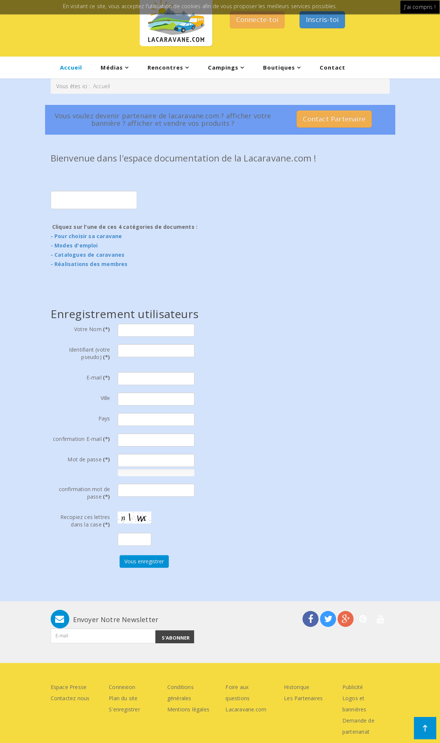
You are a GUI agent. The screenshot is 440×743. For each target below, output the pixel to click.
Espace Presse (69, 687)
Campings (223, 67)
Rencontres (165, 67)
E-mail (98, 377)
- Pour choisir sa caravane (86, 236)
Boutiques (279, 67)
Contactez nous (70, 698)
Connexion (122, 687)
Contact (332, 67)
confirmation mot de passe (84, 493)
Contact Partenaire (334, 118)
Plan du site (123, 698)
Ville (105, 397)
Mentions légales (188, 709)
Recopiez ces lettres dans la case (85, 520)
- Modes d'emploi (74, 245)
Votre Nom (92, 329)
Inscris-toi (322, 19)
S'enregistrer (124, 709)
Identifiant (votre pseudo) (89, 353)
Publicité (352, 687)
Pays (104, 418)
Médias (112, 67)
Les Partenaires (303, 698)
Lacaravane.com (245, 709)
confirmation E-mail (81, 438)
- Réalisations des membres (89, 264)
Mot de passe (88, 459)
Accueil (71, 67)
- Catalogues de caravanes (88, 254)
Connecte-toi (257, 19)
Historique (296, 687)
